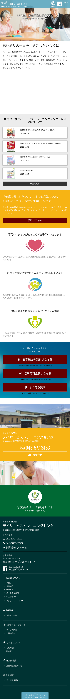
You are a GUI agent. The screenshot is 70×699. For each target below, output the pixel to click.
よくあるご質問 (11, 593)
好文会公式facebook (38, 568)
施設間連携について (13, 666)
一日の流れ (9, 633)
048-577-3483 (38, 447)
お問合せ (35, 455)
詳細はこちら (35, 220)
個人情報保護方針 (12, 680)
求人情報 (10, 597)
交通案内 (8, 590)
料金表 (8, 651)
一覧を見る (35, 184)
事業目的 (8, 583)
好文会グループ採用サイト (19, 561)
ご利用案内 (9, 648)
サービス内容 (10, 630)
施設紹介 (8, 586)
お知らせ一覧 (10, 615)
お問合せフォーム (15, 547)
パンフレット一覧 (13, 601)
